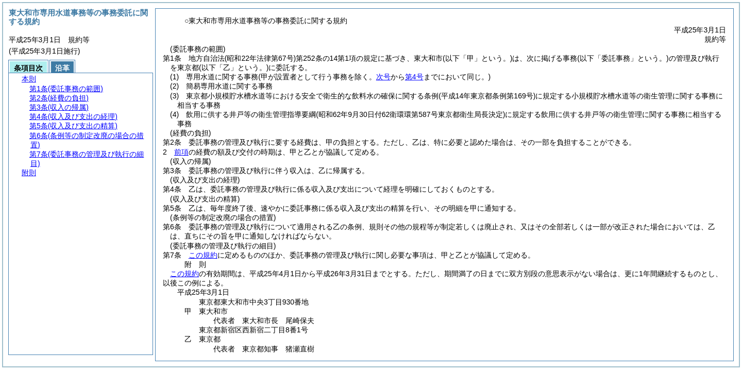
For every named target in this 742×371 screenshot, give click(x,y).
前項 (181, 152)
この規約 (203, 255)
